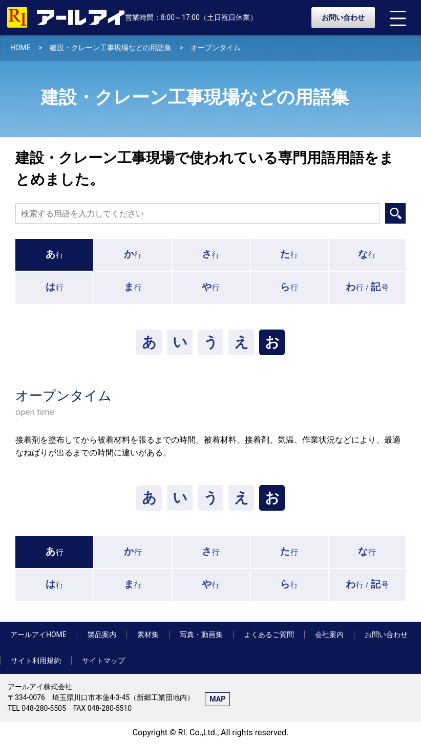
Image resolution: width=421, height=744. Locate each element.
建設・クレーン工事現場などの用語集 (111, 47)
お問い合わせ (343, 17)
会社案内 (329, 634)
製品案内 (102, 634)
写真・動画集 (201, 634)
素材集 (148, 634)
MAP (217, 699)
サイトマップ (103, 661)
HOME (20, 47)
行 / (367, 287)
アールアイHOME (38, 634)
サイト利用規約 (36, 661)
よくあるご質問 (269, 634)
